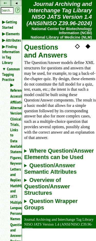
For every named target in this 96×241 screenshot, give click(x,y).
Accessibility (14, 96)
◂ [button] (16, 3)
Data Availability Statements (14, 146)
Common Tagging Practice (11, 74)
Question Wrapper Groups (51, 204)
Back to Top (82, 238)
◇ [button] (77, 45)
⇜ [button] (5, 3)
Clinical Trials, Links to (14, 126)
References (18, 90)
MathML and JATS (14, 191)
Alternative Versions (14, 110)
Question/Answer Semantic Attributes (50, 168)
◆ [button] (88, 45)
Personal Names (14, 216)
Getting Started (9, 24)
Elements (13, 33)
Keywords (14, 163)
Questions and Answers (14, 230)
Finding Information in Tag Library (10, 54)
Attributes (13, 40)
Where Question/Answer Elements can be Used (59, 154)
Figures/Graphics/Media (14, 157)
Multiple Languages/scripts (14, 205)
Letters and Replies (14, 174)
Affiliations (14, 102)
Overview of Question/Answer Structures (47, 186)
